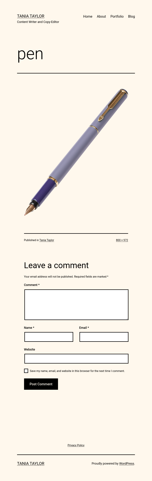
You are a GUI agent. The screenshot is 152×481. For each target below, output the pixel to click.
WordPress (126, 463)
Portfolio (117, 16)
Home (87, 16)
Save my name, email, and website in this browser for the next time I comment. (77, 371)
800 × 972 (122, 240)
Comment (32, 285)
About (101, 16)
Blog (131, 16)
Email (84, 327)
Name (29, 327)
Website (29, 349)
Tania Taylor (30, 16)
